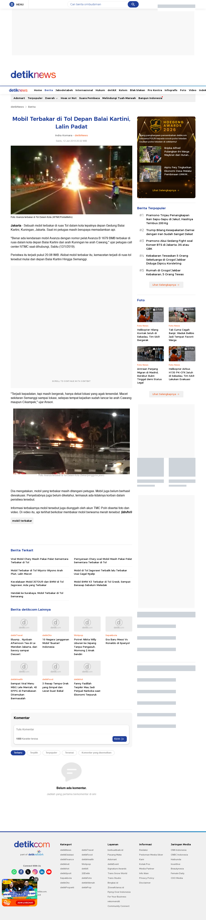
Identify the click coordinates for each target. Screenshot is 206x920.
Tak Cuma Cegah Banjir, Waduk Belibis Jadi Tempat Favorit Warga (181, 334)
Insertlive (175, 863)
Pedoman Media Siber (151, 854)
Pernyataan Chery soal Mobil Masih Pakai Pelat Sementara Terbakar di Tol (103, 560)
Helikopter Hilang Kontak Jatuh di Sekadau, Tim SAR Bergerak (148, 334)
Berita (34, 89)
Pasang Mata (115, 854)
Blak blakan (123, 89)
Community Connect (118, 905)
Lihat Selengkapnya (165, 189)
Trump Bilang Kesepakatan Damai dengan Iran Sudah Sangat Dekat (170, 231)
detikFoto (87, 877)
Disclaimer (145, 882)
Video (178, 89)
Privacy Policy (146, 877)
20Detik (86, 873)
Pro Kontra (141, 89)
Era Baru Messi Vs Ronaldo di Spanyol (118, 641)
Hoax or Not (69, 97)
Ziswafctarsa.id (116, 887)
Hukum (86, 89)
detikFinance (67, 859)
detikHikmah (88, 882)
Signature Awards (117, 868)
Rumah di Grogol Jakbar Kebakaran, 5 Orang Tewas (165, 272)
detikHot (64, 868)
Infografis (157, 89)
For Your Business (117, 896)
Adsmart (19, 97)
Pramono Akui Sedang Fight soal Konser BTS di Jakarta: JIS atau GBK (169, 244)
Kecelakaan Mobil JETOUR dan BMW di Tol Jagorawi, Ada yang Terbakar (37, 583)
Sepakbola (66, 877)
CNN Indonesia (178, 849)
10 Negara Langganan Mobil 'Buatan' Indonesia (55, 643)
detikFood (87, 854)
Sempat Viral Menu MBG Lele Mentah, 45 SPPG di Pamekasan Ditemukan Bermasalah (24, 690)
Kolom (109, 89)
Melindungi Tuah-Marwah (119, 97)
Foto (169, 89)
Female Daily (177, 873)
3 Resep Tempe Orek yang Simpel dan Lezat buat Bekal (55, 687)
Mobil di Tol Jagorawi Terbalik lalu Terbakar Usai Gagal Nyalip (100, 571)
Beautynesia (177, 868)
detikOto (65, 882)
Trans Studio (114, 877)
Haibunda (176, 859)
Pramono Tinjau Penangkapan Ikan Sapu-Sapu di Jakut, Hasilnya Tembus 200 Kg (169, 218)
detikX (97, 89)
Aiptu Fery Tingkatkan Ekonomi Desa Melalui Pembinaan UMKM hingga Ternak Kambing (178, 170)
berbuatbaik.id (115, 849)
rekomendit (114, 901)
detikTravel (87, 849)
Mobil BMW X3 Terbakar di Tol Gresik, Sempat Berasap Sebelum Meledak (102, 583)
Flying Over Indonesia (119, 891)
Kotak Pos (144, 863)
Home (24, 89)
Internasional (70, 89)
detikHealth (88, 859)
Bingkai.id (113, 882)
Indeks (189, 89)
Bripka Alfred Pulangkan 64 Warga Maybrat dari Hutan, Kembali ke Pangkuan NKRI (177, 151)
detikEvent (113, 863)
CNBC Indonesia (179, 854)
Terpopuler (35, 97)
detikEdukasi (67, 854)
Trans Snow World (117, 873)
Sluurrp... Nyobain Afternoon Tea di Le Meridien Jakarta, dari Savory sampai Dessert (24, 646)
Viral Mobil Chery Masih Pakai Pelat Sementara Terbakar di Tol (39, 560)
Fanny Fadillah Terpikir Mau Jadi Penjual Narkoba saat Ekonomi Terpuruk (87, 689)
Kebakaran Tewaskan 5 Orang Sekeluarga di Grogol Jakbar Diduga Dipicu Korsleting (167, 259)
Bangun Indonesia (150, 97)
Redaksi (143, 849)
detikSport (65, 873)
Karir (141, 859)
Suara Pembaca (89, 97)
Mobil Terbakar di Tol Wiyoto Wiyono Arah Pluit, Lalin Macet (37, 571)
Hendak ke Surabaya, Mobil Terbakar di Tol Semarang (37, 594)
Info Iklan (144, 873)
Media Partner (146, 868)
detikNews (17, 106)
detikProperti (67, 887)
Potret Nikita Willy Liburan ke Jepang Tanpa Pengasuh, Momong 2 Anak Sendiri (85, 646)
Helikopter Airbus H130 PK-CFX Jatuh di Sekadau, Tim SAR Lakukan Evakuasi (181, 373)
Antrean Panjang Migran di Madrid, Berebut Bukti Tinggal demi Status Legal (149, 375)
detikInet (64, 863)
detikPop (86, 887)
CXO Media (177, 877)
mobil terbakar (22, 520)
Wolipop (86, 863)
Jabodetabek (50, 89)
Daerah (51, 97)
